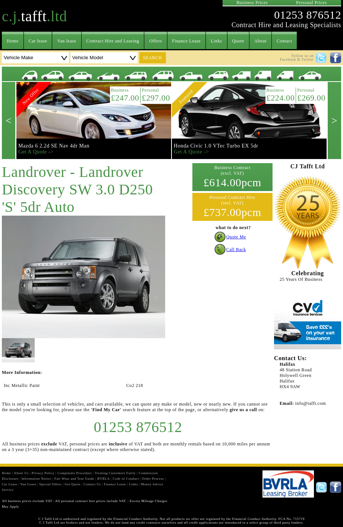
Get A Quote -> (35, 152)
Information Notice (36, 478)
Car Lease (10, 484)
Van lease (66, 41)
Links (216, 41)
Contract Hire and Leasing (112, 41)
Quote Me (236, 236)
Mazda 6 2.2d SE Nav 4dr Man (53, 146)
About (260, 41)
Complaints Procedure (74, 473)
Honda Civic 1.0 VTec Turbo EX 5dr (216, 146)
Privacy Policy (43, 473)
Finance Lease (186, 41)
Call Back (236, 249)
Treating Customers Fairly (115, 473)
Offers (155, 41)
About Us (21, 473)
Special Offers (50, 484)
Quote (238, 41)
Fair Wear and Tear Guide (74, 478)
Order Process (153, 478)
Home (13, 41)
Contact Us (92, 484)
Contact (284, 41)
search (152, 57)
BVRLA (103, 478)
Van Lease (29, 484)
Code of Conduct (126, 478)
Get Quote (72, 484)
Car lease (38, 41)
